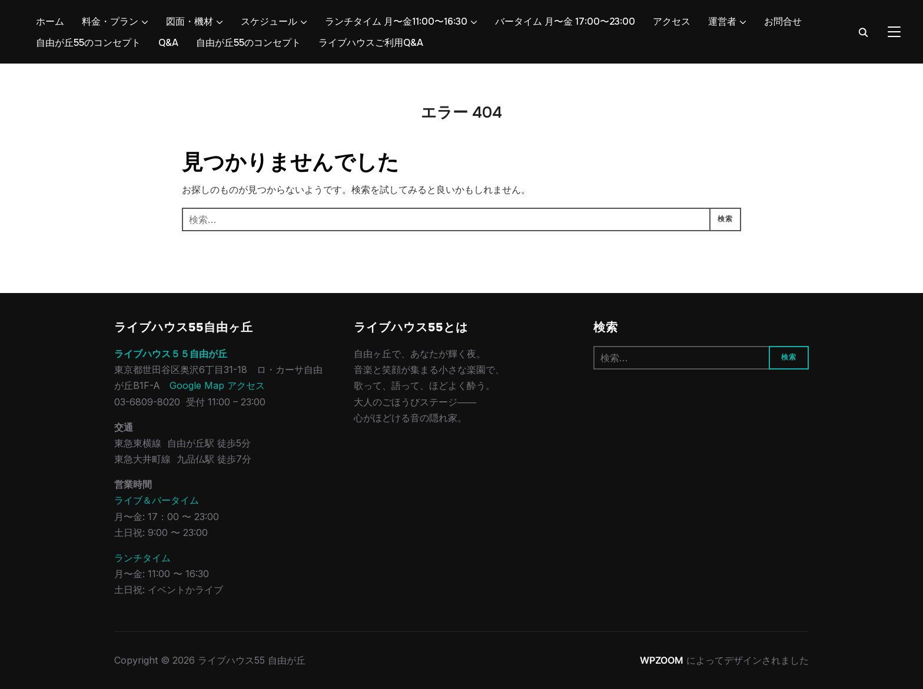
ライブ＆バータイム (156, 500)
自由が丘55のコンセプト (88, 42)
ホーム (50, 21)
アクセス (671, 21)
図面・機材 (189, 21)
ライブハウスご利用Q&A (370, 42)
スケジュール (269, 21)
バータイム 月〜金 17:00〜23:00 (565, 21)
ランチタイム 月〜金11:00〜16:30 (396, 21)
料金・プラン (110, 21)
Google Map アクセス (217, 385)
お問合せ (783, 21)
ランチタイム (142, 558)
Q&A (168, 42)
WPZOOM (661, 660)
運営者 (722, 21)
